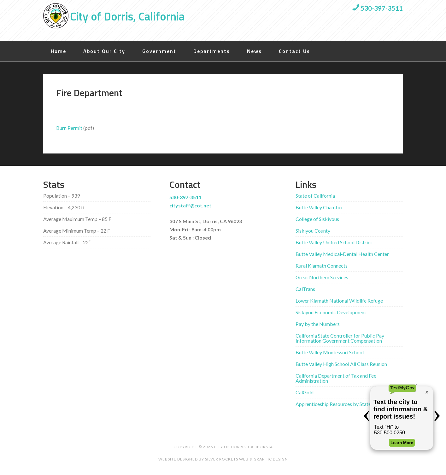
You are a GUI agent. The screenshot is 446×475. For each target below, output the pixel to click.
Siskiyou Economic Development (331, 312)
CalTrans (305, 289)
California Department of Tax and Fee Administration (336, 378)
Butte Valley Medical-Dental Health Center (342, 254)
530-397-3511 (377, 8)
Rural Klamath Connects (322, 266)
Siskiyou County (313, 231)
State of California (315, 196)
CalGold (305, 392)
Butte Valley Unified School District (334, 242)
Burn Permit (69, 128)
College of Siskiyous (317, 219)
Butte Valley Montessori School (330, 352)
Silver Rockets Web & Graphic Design (246, 459)
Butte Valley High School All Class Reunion (341, 364)
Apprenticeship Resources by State (333, 404)
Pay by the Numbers (318, 324)
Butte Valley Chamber (319, 207)
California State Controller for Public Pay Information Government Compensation (340, 338)
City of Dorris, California (127, 16)
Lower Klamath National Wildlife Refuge (339, 301)
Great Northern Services (322, 277)
